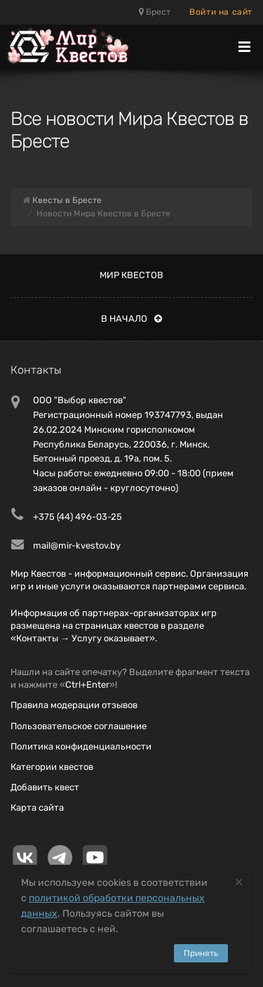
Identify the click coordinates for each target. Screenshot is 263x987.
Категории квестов (52, 767)
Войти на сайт (220, 12)
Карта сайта (37, 807)
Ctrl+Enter (87, 684)
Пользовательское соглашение (79, 726)
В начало (131, 318)
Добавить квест (45, 787)
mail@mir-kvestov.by (77, 545)
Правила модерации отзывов (74, 705)
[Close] (239, 881)
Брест (154, 12)
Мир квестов (131, 275)
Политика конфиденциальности (81, 746)
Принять (201, 953)
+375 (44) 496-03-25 (77, 516)
